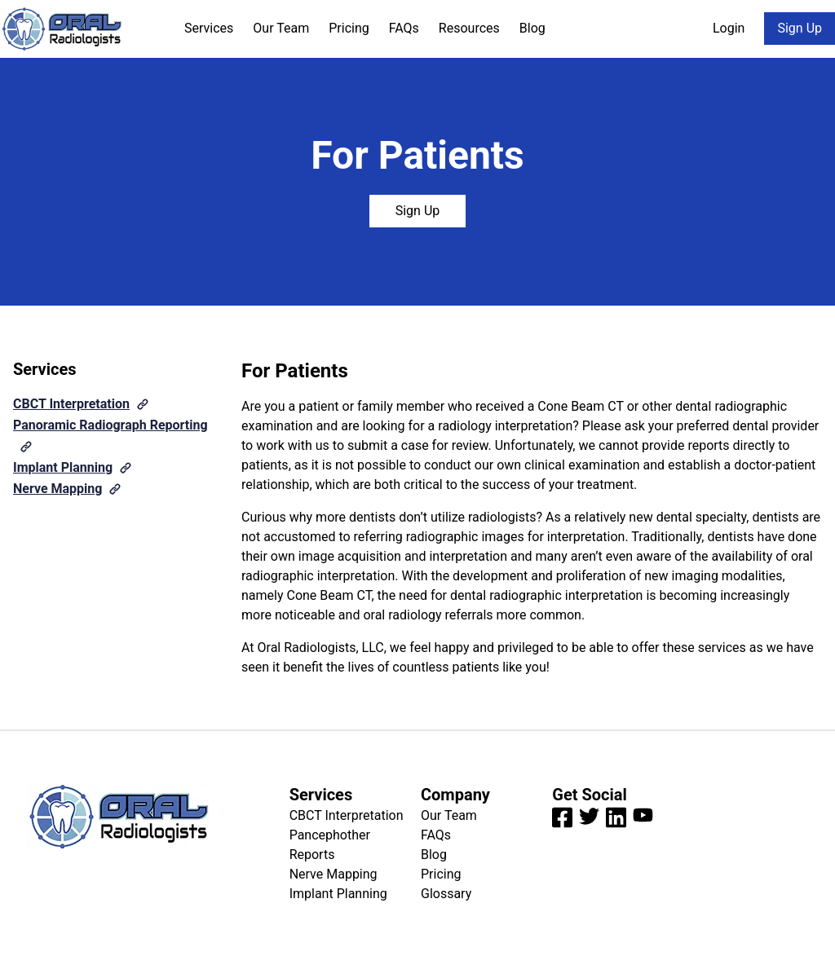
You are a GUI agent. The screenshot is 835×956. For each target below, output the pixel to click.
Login (728, 28)
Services (208, 28)
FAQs (404, 28)
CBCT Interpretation (71, 404)
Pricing (349, 28)
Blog (532, 28)
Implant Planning (63, 467)
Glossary (446, 893)
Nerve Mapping (57, 488)
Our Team (281, 28)
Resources (469, 28)
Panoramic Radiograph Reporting (110, 425)
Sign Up (799, 28)
